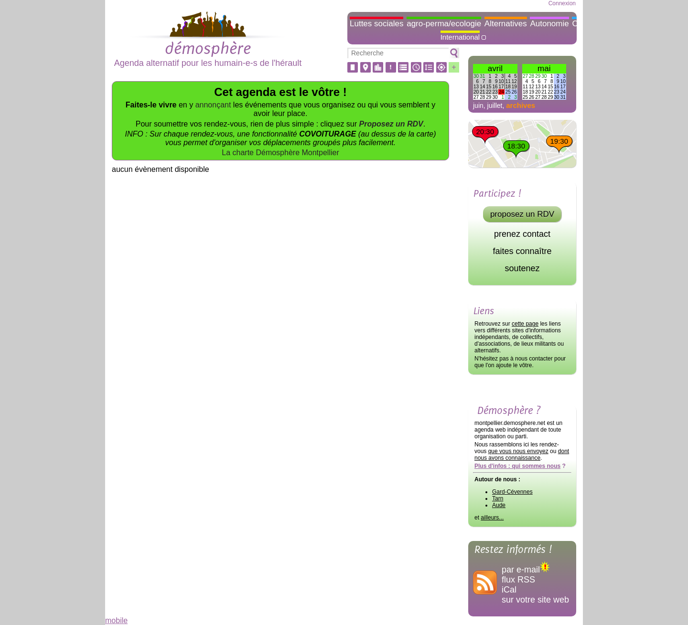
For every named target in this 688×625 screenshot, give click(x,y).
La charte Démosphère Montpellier (280, 152)
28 (482, 97)
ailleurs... (492, 517)
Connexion (562, 3)
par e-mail (526, 569)
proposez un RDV (522, 214)
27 (476, 97)
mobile (116, 620)
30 (476, 76)
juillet (495, 105)
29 (488, 97)
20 (476, 92)
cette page (525, 323)
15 (488, 86)
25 (508, 92)
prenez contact (522, 234)
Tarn (497, 498)
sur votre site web (535, 599)
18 (508, 86)
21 (482, 92)
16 (494, 86)
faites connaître (522, 251)
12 (514, 81)
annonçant (213, 105)
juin (478, 105)
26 (514, 92)
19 (514, 86)
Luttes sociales (376, 23)
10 (501, 81)
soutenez (522, 268)
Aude (498, 505)
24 (501, 92)
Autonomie (549, 23)
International (460, 37)
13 (476, 86)
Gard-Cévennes (512, 491)
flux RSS (518, 579)
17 (501, 86)
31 (482, 76)
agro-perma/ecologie (444, 23)
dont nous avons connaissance (521, 454)
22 (488, 92)
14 (482, 86)
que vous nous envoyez (518, 451)
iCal (509, 589)
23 (494, 92)
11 (508, 81)
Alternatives (505, 23)
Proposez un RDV (391, 124)
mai (544, 68)
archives (520, 105)
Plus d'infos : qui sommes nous (517, 466)
